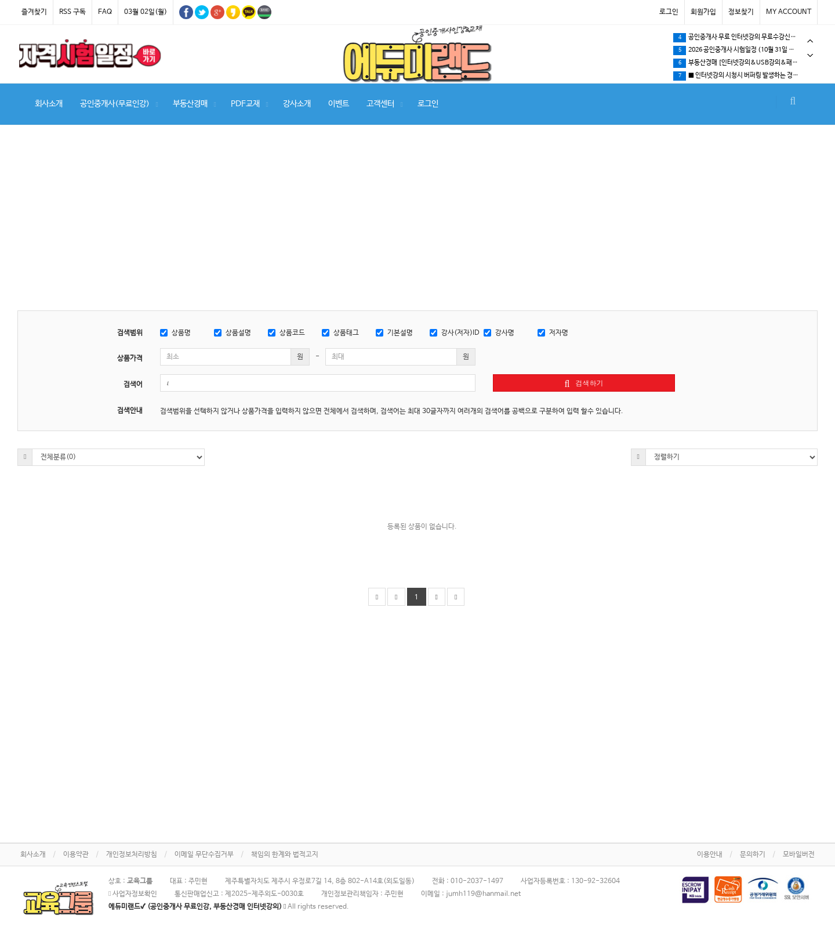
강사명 (499, 333)
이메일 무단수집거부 (204, 855)
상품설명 (232, 333)
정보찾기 (741, 12)
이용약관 (76, 855)
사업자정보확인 (132, 894)
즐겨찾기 (34, 12)
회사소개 (49, 104)
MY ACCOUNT (788, 12)
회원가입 (703, 12)
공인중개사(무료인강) (115, 104)
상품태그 (340, 333)
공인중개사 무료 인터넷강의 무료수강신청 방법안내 (745, 76)
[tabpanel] (89, 53)
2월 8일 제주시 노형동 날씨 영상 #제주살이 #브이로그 (745, 37)
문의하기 (752, 855)
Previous (810, 41)
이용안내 (710, 855)
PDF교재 (245, 104)
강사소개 (297, 104)
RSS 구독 (72, 12)
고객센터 (380, 104)
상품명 (175, 333)
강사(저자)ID (455, 333)
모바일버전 (799, 855)
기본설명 (394, 333)
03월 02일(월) (145, 12)
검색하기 (584, 383)
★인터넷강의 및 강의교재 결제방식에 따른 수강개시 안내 (745, 63)
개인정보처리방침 (131, 855)
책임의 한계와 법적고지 (284, 855)
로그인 (668, 12)
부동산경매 (190, 104)
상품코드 (286, 333)
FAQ (105, 12)
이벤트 (338, 104)
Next (810, 55)
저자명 (553, 333)
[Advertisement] (417, 223)
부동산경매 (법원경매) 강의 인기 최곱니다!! (738, 50)
